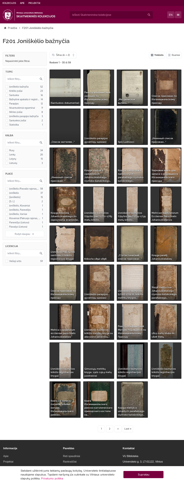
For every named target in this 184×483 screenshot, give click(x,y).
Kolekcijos (9, 3)
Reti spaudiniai (71, 456)
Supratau (143, 475)
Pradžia (12, 28)
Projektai (34, 3)
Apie (22, 3)
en (171, 14)
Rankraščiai (70, 461)
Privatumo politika (52, 479)
